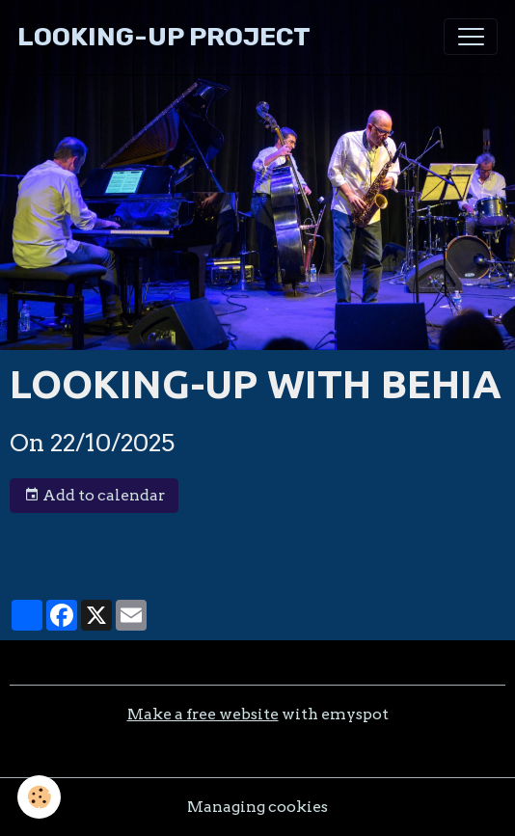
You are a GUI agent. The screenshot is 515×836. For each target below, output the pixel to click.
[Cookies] (39, 797)
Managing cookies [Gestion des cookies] (257, 806)
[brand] (164, 37)
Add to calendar (94, 495)
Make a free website (203, 714)
